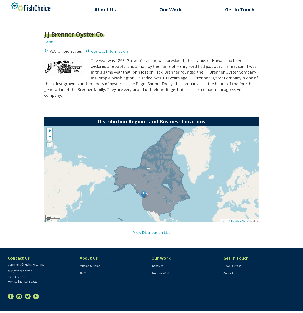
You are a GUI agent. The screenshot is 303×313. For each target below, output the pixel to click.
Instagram (20, 298)
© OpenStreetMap (238, 222)
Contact (228, 276)
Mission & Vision (90, 269)
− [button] (49, 138)
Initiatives (158, 269)
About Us (111, 9)
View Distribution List (151, 234)
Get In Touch (242, 9)
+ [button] (49, 133)
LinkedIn (37, 298)
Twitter (28, 298)
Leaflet (224, 222)
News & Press (233, 269)
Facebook (11, 298)
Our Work (174, 9)
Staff (83, 276)
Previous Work (161, 276)
